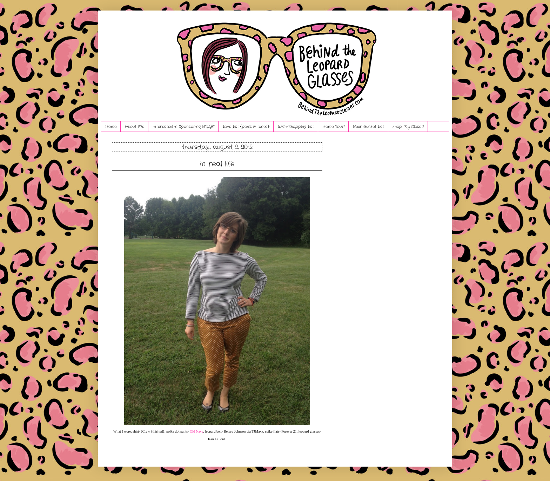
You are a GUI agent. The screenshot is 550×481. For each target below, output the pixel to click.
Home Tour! (333, 126)
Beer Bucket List (368, 126)
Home (110, 126)
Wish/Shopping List (296, 126)
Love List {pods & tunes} (246, 126)
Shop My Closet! (408, 126)
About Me (134, 126)
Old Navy (196, 431)
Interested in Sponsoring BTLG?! (183, 126)
